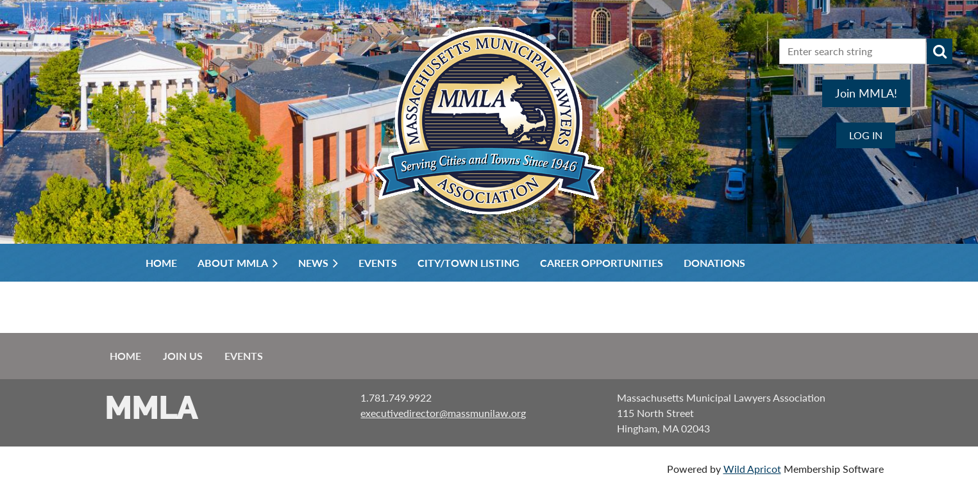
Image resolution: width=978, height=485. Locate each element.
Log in (865, 135)
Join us (183, 356)
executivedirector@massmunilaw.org (443, 413)
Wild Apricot (752, 469)
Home (125, 356)
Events (243, 356)
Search (939, 51)
